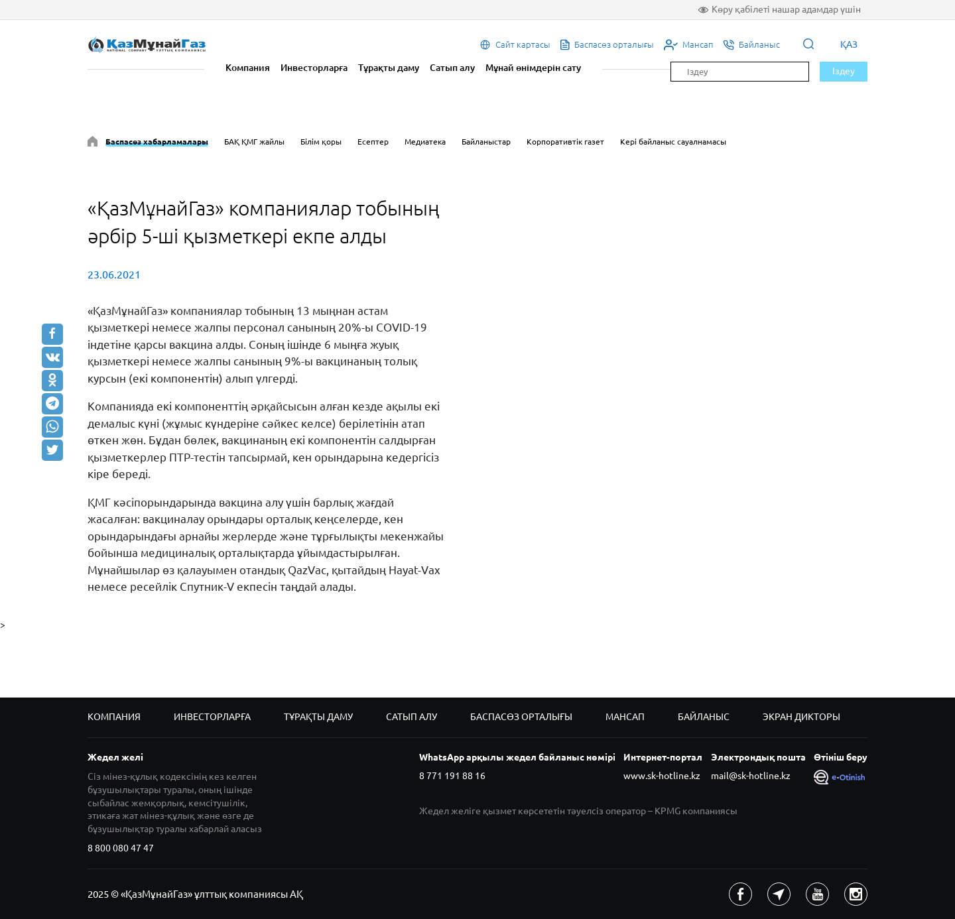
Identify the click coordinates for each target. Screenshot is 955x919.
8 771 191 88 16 (452, 775)
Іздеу (843, 71)
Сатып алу (452, 67)
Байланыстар (486, 141)
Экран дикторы (801, 716)
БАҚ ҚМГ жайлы (254, 141)
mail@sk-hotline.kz (751, 775)
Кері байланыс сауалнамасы (673, 141)
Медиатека (425, 141)
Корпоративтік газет (565, 141)
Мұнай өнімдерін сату (533, 67)
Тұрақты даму (388, 67)
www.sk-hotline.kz (661, 775)
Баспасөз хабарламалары (156, 141)
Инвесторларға (314, 67)
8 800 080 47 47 (121, 848)
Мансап (625, 716)
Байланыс (704, 716)
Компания (247, 67)
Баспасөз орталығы (521, 716)
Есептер (373, 141)
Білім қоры (321, 141)
